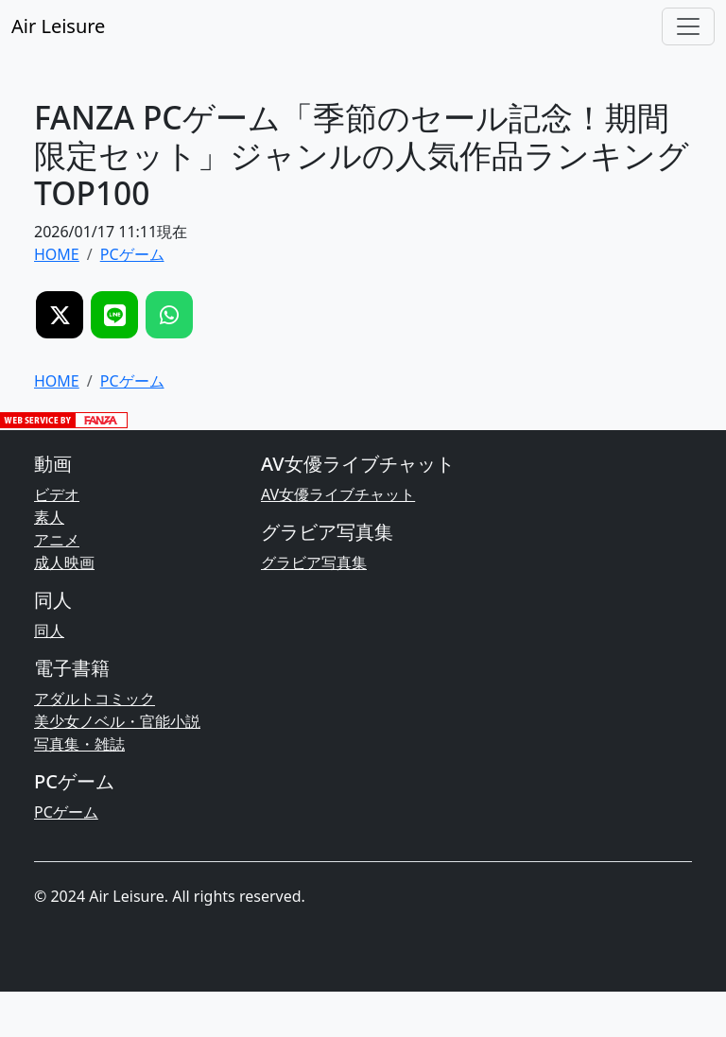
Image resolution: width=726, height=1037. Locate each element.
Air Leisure (58, 26)
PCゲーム (66, 812)
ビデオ (56, 494)
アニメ (56, 539)
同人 (49, 630)
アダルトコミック (94, 698)
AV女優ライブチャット (338, 494)
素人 (49, 517)
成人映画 (64, 562)
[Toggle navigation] (688, 26)
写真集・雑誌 (79, 744)
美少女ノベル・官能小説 (117, 721)
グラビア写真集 (314, 562)
